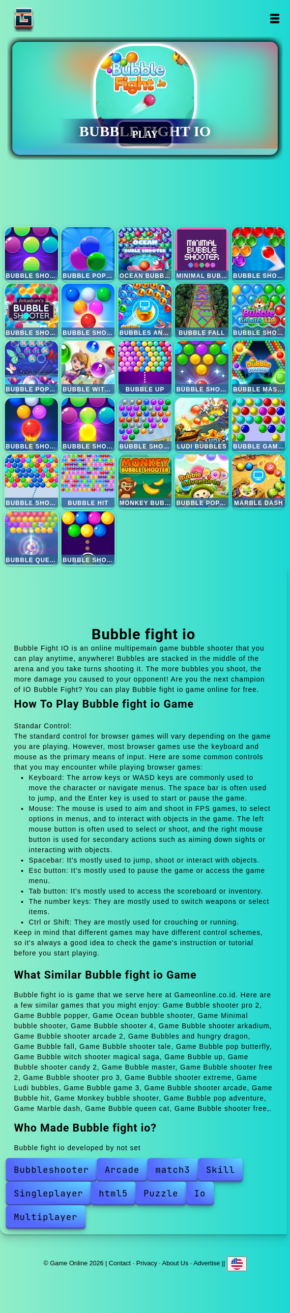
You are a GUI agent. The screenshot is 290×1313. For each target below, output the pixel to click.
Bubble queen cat (31, 538)
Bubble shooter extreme (145, 424)
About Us (175, 1263)
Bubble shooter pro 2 (31, 253)
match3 (172, 1169)
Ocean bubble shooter (145, 253)
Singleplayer (49, 1193)
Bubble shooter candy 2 (201, 367)
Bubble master (258, 367)
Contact (120, 1263)
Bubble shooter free (88, 538)
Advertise (206, 1263)
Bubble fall (201, 310)
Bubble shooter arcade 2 (88, 310)
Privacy (146, 1263)
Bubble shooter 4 (258, 253)
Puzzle (161, 1193)
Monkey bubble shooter (145, 480)
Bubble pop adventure (201, 480)
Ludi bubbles (201, 424)
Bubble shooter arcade (31, 480)
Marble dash (258, 480)
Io (200, 1193)
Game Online (54, 18)
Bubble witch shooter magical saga (88, 367)
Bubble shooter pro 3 (88, 424)
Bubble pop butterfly (31, 367)
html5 (113, 1193)
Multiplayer (46, 1217)
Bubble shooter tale (258, 310)
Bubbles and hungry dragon (145, 310)
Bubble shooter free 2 (31, 424)
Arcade (122, 1169)
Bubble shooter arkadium (31, 310)
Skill (220, 1169)
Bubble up (145, 367)
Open (274, 18)
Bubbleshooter (51, 1169)
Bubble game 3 (258, 424)
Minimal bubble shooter (201, 253)
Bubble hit (88, 480)
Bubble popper (88, 253)
